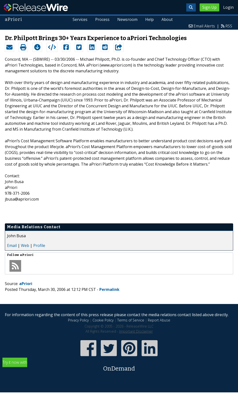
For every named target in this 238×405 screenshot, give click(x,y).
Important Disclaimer (136, 331)
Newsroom (127, 19)
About (167, 19)
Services (80, 19)
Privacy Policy (78, 320)
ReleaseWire (35, 7)
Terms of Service (130, 320)
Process (102, 19)
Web (25, 245)
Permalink (109, 289)
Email (12, 245)
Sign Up (209, 7)
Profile (39, 245)
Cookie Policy (103, 320)
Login (228, 7)
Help (149, 19)
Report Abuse (159, 320)
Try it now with (119, 366)
